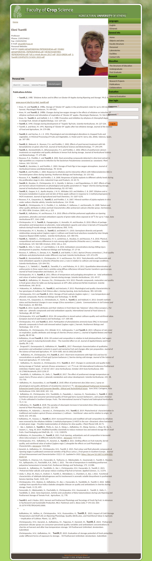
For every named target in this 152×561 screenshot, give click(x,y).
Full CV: (14, 49)
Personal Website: (19, 46)
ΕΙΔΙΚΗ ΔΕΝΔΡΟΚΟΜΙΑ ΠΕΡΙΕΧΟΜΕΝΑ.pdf (37, 49)
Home (15, 22)
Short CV (16, 85)
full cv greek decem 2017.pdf (42, 54)
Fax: (13, 41)
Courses (26, 85)
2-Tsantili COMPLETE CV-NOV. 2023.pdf (42, 55)
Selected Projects (38, 85)
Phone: (14, 38)
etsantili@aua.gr (25, 43)
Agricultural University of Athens (76, 555)
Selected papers (54, 84)
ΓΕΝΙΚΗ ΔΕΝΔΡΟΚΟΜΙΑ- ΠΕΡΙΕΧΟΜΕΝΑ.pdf (37, 50)
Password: (113, 114)
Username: (113, 106)
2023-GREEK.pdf (63, 54)
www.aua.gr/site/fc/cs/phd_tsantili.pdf (32, 102)
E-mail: (14, 43)
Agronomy (68, 438)
